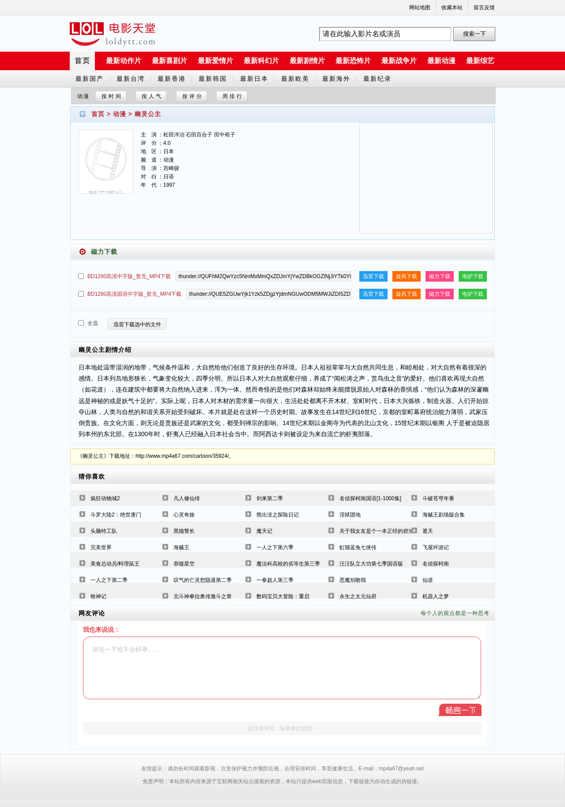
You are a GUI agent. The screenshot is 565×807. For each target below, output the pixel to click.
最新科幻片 (261, 60)
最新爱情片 (215, 60)
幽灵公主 (148, 113)
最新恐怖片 (353, 60)
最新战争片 (399, 60)
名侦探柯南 (435, 564)
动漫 (119, 113)
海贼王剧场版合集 (443, 515)
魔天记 (264, 531)
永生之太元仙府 (358, 596)
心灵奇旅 (184, 515)
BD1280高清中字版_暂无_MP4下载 (129, 276)
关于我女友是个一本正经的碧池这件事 (384, 531)
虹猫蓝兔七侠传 (358, 547)
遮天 (427, 531)
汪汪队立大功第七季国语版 (371, 564)
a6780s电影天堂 (112, 34)
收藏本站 (452, 7)
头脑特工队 (103, 531)
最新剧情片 (307, 60)
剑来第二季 (269, 498)
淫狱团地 (350, 515)
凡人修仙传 (186, 498)
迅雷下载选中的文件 (137, 324)
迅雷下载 (373, 276)
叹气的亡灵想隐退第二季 (202, 580)
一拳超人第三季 (275, 580)
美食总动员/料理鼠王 (114, 564)
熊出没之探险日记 (277, 515)
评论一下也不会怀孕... (282, 668)
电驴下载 (472, 276)
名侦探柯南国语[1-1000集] (370, 498)
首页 (82, 60)
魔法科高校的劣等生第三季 (288, 564)
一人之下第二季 (109, 580)
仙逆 (427, 580)
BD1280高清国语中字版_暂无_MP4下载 (134, 294)
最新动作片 (123, 60)
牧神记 (98, 596)
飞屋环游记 (435, 547)
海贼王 (181, 547)
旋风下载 (406, 276)
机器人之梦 (435, 596)
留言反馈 (484, 7)
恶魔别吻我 (352, 580)
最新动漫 (441, 60)
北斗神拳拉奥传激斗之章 (202, 596)
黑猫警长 (184, 531)
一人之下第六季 (275, 547)
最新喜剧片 (169, 60)
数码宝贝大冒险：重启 (282, 596)
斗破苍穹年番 (438, 498)
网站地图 (419, 7)
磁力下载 (439, 276)
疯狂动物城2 (105, 498)
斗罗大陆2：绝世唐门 (115, 515)
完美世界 (101, 547)
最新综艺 (480, 60)
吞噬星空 (184, 564)
